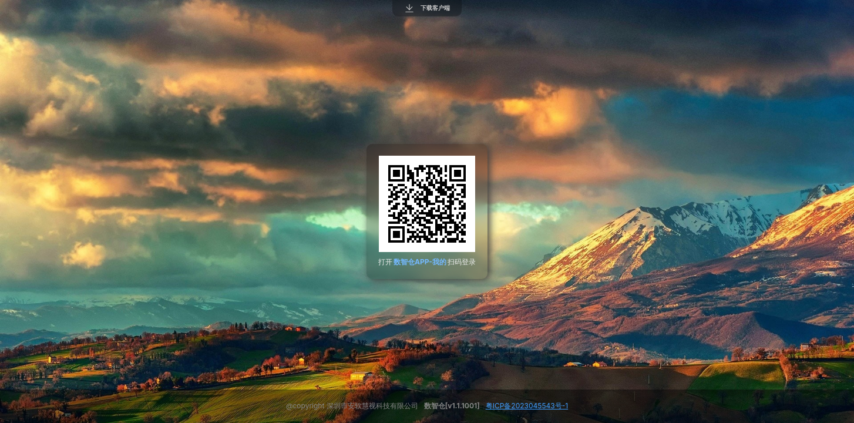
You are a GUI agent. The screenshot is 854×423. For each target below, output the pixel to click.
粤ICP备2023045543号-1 (527, 405)
